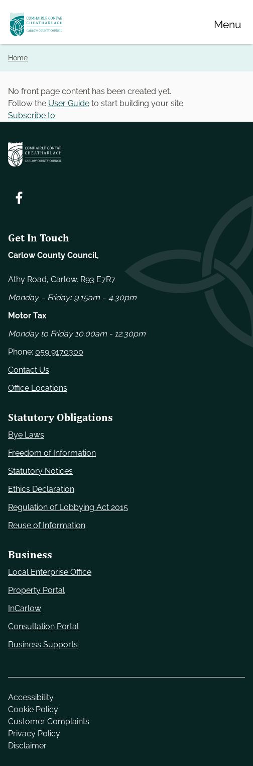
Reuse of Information (46, 525)
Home (18, 57)
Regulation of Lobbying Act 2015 (68, 507)
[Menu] (227, 24)
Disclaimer (27, 745)
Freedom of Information (52, 453)
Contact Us (28, 370)
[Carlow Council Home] (126, 154)
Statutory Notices (40, 471)
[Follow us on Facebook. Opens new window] (19, 198)
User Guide (68, 103)
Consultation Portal (43, 626)
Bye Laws (26, 435)
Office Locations (37, 388)
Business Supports (43, 644)
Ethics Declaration (41, 489)
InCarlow (24, 608)
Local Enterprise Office (49, 572)
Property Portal (36, 590)
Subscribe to (31, 115)
